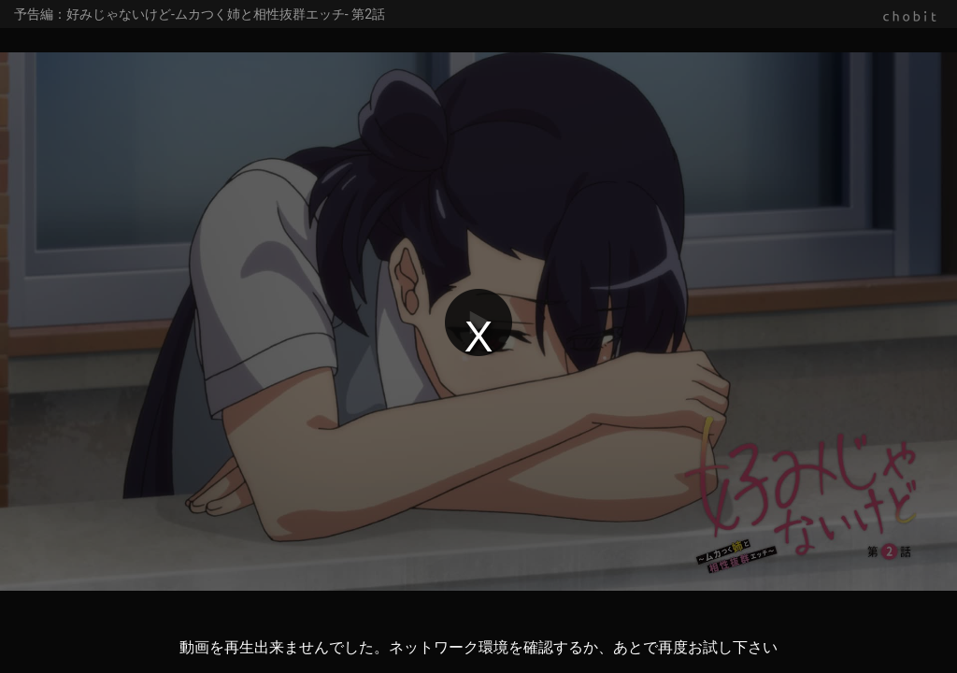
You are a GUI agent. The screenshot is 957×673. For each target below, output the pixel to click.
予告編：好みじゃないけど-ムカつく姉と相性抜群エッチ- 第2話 (199, 14)
